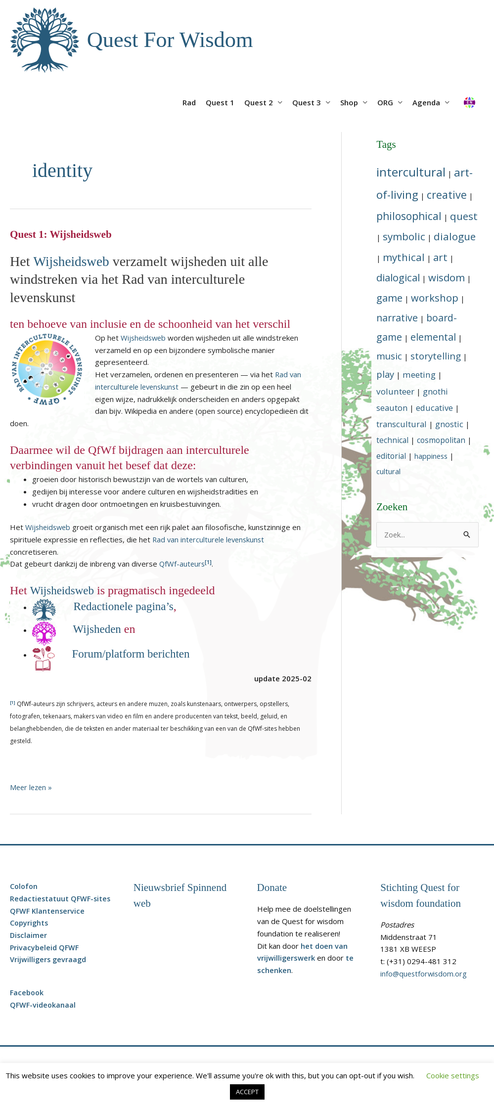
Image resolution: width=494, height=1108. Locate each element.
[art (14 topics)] (440, 257)
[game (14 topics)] (389, 298)
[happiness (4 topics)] (431, 456)
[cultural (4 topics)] (388, 471)
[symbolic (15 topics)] (404, 237)
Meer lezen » (32, 787)
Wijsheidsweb (72, 261)
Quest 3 (306, 103)
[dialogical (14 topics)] (398, 278)
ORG (385, 103)
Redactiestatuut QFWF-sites (61, 898)
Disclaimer (29, 935)
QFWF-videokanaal (43, 1005)
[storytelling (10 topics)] (435, 356)
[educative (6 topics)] (434, 408)
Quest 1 (220, 103)
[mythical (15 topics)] (404, 257)
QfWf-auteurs (182, 565)
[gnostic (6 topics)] (449, 424)
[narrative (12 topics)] (397, 318)
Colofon (24, 886)
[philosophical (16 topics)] (409, 216)
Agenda (426, 103)
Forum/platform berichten (134, 654)
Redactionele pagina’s (126, 606)
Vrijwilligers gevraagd (49, 960)
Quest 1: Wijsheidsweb (62, 235)
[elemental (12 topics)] (433, 337)
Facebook (27, 993)
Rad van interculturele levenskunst (210, 540)
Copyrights (29, 923)
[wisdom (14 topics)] (446, 278)
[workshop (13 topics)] (434, 298)
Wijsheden (99, 629)
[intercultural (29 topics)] (411, 172)
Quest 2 (258, 103)
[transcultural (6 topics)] (401, 424)
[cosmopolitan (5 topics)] (441, 440)
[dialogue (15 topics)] (455, 237)
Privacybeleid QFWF (45, 947)
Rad (189, 103)
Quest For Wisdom (172, 39)
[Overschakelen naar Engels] (469, 99)
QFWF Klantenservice (48, 911)
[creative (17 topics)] (447, 194)
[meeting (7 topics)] (419, 374)
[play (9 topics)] (385, 374)
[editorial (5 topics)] (391, 455)
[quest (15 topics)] (464, 216)
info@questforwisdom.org (424, 973)
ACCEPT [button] (247, 1091)
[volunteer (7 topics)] (395, 392)
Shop (349, 103)
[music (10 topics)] (389, 356)
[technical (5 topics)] (392, 440)
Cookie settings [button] (452, 1075)
